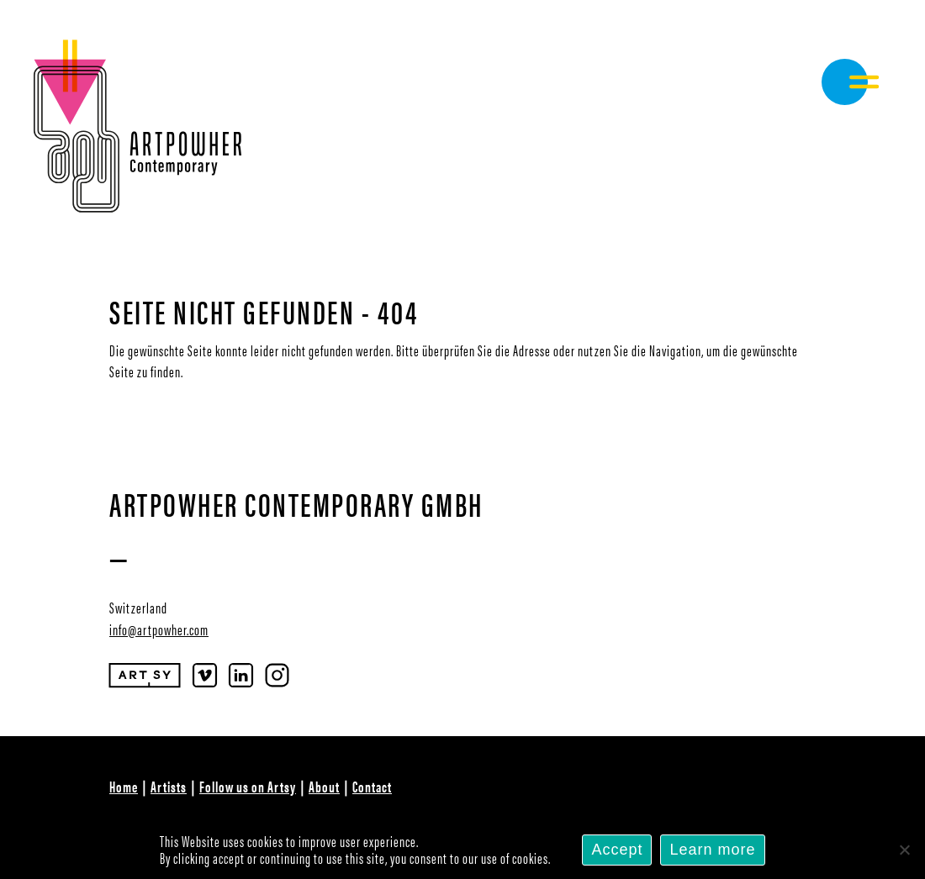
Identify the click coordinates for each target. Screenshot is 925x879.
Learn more (712, 849)
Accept (616, 849)
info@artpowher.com (159, 629)
